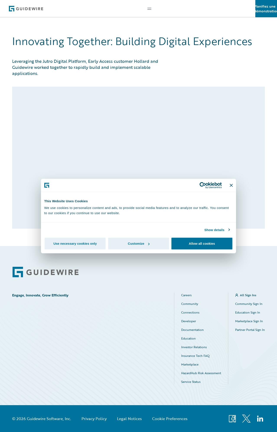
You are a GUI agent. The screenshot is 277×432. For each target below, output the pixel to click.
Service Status (190, 381)
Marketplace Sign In (249, 321)
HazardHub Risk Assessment (201, 373)
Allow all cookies (202, 243)
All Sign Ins (248, 295)
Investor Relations (194, 347)
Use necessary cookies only (75, 243)
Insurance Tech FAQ (195, 355)
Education (188, 338)
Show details (214, 229)
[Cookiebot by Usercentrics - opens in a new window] (203, 185)
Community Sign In (248, 303)
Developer (188, 321)
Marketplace (190, 364)
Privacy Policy (94, 418)
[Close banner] (231, 185)
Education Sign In (247, 312)
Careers (186, 295)
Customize (139, 243)
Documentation (192, 329)
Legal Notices (129, 418)
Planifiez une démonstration (266, 9)
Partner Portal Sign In (250, 329)
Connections (190, 312)
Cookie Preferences (169, 418)
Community (189, 303)
